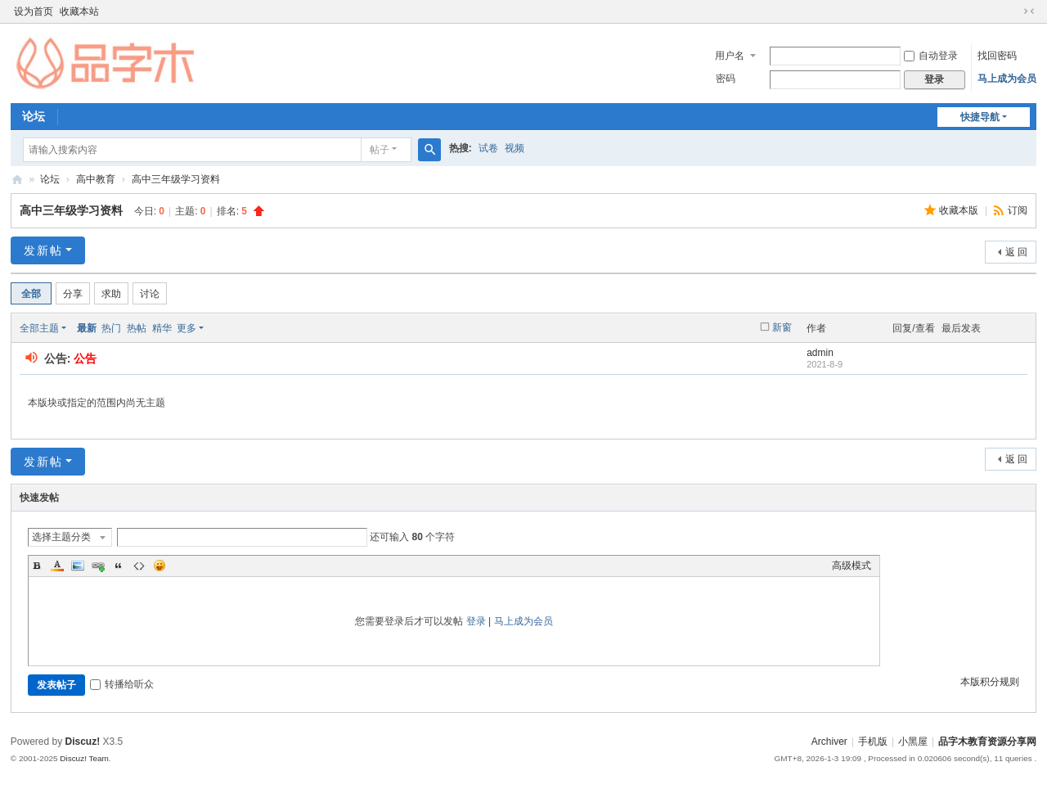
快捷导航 (980, 117)
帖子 (379, 150)
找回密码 (997, 55)
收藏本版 (960, 210)
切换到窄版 (1029, 11)
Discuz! (83, 741)
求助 (111, 294)
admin (820, 352)
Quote (118, 565)
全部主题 (39, 328)
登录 (476, 621)
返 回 (1016, 252)
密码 (725, 78)
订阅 (1017, 210)
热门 (111, 328)
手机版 (872, 741)
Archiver (829, 741)
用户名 (729, 55)
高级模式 (851, 565)
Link (98, 565)
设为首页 (33, 11)
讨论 (150, 294)
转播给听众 (122, 684)
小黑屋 (913, 741)
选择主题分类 (61, 537)
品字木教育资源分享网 (17, 180)
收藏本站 (79, 11)
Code (139, 565)
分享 (73, 294)
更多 (186, 328)
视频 (514, 148)
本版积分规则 (989, 682)
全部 (31, 294)
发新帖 (43, 250)
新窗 (782, 327)
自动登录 (931, 55)
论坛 (33, 116)
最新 (87, 328)
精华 (162, 328)
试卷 (488, 148)
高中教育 (95, 179)
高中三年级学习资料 (176, 179)
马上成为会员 (1006, 78)
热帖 (136, 328)
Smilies (159, 565)
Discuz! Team (84, 758)
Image (78, 565)
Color (57, 565)
